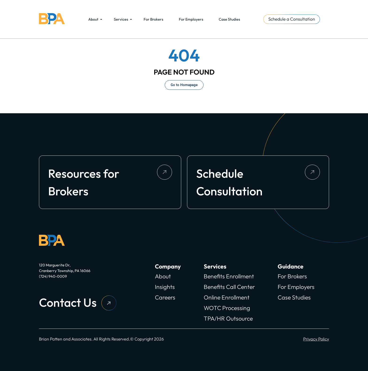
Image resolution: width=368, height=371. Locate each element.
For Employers (191, 19)
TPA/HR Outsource (228, 318)
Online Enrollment (226, 297)
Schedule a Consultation (291, 19)
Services (121, 19)
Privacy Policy (316, 339)
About (93, 19)
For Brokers (153, 19)
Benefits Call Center (229, 287)
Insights (165, 287)
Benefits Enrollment (229, 276)
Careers (165, 297)
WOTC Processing (227, 308)
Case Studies (229, 19)
